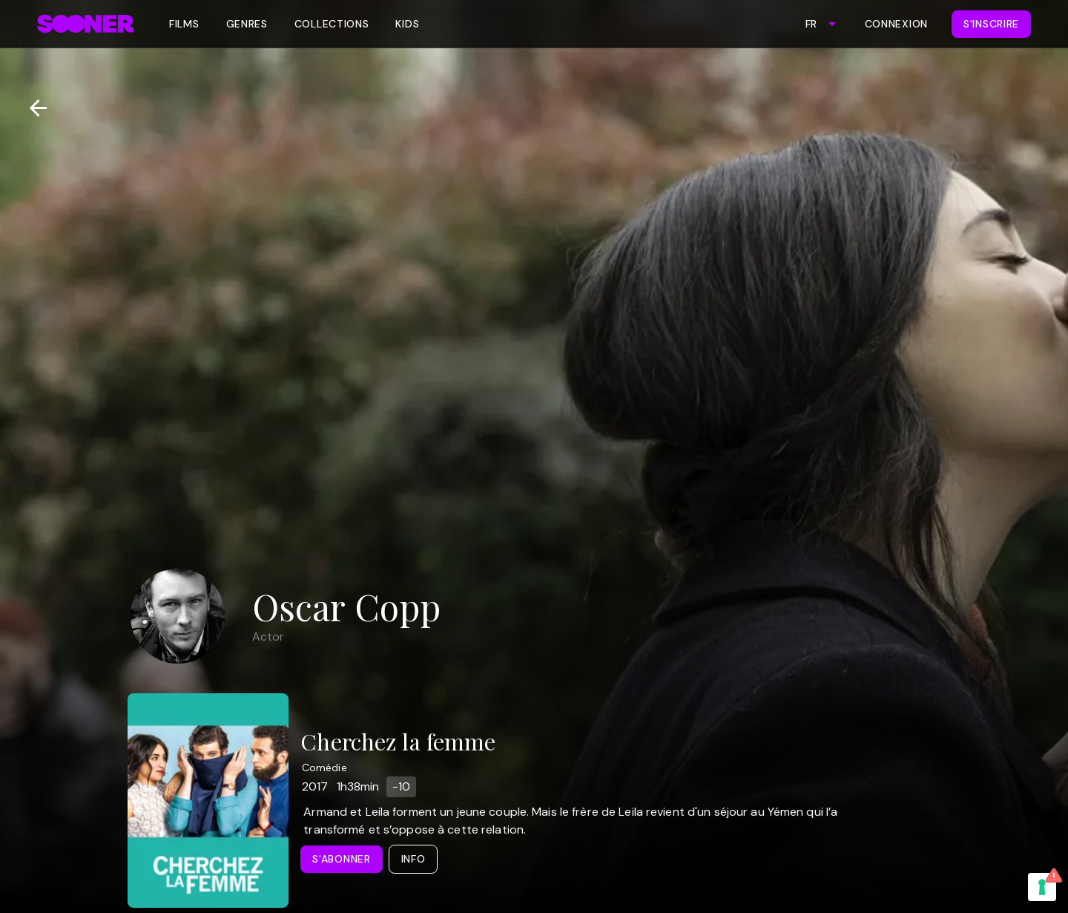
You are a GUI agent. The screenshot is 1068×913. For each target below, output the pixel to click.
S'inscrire (991, 23)
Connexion (896, 23)
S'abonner (341, 858)
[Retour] (32, 108)
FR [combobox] (811, 23)
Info (413, 858)
